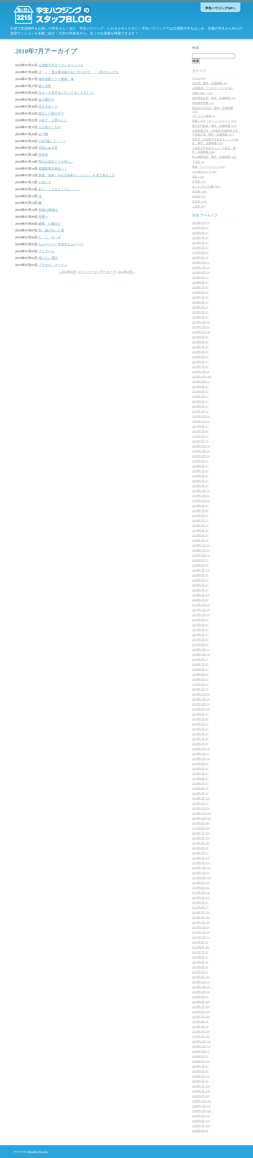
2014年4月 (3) (200, 788)
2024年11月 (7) (200, 267)
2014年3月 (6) (200, 793)
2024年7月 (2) (200, 287)
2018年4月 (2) (200, 584)
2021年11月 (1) (200, 421)
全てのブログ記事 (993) (206, 186)
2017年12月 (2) (201, 604)
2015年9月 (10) (201, 709)
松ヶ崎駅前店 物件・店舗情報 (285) (214, 156)
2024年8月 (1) (200, 282)
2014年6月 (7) (200, 778)
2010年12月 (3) (201, 981)
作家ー (43, 217)
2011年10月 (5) (200, 937)
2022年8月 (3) (200, 391)
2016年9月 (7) (200, 659)
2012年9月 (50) (201, 882)
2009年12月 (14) (201, 1041)
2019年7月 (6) (200, 510)
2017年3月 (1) (200, 639)
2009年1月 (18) (201, 1095)
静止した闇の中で (51, 113)
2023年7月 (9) (200, 346)
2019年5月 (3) (200, 520)
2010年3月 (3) (200, 1026)
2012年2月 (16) (201, 917)
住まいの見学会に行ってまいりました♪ (66, 93)
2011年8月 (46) (200, 947)
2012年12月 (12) (201, 867)
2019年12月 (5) (201, 490)
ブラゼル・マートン (52, 265)
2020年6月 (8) (200, 475)
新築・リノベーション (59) (208, 166)
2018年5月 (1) (200, 580)
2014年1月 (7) (200, 803)
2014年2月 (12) (201, 798)
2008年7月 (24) (201, 1125)
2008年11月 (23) (201, 1105)
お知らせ (44, 182)
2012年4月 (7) (200, 907)
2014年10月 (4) (201, 758)
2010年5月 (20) (201, 1016)
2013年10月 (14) (201, 818)
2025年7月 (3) (200, 237)
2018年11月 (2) (200, 550)
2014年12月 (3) (201, 748)
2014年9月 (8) (200, 763)
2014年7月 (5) (200, 773)
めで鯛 (43, 134)
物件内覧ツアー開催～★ (56, 79)
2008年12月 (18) (201, 1100)
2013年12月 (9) (201, 808)
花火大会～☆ (48, 106)
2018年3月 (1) (200, 589)
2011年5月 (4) (200, 962)
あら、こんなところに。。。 (59, 189)
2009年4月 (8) (200, 1081)
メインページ (87, 272)
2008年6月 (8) (200, 1130)
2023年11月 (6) (200, 326)
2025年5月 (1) (200, 247)
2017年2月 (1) (200, 644)
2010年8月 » (126, 272)
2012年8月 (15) (201, 887)
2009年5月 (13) (201, 1076)
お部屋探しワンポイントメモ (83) (212, 88)
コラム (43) (198, 78)
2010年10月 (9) (201, 991)
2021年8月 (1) (200, 426)
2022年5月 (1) (200, 406)
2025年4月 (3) (200, 252)
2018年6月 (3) (200, 575)
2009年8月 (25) (201, 1061)
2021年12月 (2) (201, 416)
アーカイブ (108, 272)
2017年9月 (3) (200, 619)
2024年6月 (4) (200, 292)
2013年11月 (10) (201, 813)
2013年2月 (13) (201, 857)
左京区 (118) (199, 201)
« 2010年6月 (67, 272)
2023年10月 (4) (201, 331)
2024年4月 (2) (200, 302)
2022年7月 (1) (200, 396)
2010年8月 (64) (201, 1001)
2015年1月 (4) (200, 743)
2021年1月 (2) (200, 441)
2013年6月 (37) (201, 837)
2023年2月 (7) (200, 361)
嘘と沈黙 (44, 86)
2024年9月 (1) (200, 277)
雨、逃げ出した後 (51, 230)
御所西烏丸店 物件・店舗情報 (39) (213, 97)
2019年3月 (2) (200, 530)
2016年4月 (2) (200, 674)
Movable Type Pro (37, 1151)
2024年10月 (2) (201, 272)
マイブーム (46, 251)
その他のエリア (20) (204, 171)
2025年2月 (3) (200, 257)
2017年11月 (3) (200, 609)
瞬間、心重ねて (49, 223)
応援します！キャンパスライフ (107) (214, 120)
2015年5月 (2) (200, 723)
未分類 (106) (199, 191)
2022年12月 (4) (201, 371)
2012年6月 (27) (201, 897)
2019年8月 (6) (200, 505)
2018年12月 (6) (201, 545)
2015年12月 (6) (201, 694)
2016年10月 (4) (201, 654)
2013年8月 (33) (201, 828)
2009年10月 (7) (201, 1051)
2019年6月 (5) (200, 515)
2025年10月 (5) (201, 222)
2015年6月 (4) (200, 718)
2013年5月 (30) (201, 842)
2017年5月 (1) (200, 629)
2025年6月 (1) (200, 242)
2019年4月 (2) (200, 525)
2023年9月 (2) (200, 336)
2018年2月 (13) (201, 594)
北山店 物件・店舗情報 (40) (209, 83)
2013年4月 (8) (200, 847)
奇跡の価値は (48, 210)
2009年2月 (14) (201, 1091)
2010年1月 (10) (201, 1036)
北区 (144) (198, 176)
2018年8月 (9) (200, 565)
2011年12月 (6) (200, 927)
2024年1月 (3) (200, 317)
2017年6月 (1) (200, 624)
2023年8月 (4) (200, 341)
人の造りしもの (49, 127)
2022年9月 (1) (200, 386)
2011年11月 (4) (200, 932)
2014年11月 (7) (200, 753)
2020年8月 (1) (200, 465)
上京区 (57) (198, 206)
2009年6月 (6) (200, 1071)
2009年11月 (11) (201, 1046)
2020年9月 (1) (200, 460)
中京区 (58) (198, 181)
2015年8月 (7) (200, 713)
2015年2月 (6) (200, 738)
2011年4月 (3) (200, 966)
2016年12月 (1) (201, 649)
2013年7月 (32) (201, 833)
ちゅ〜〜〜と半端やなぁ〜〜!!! (60, 244)
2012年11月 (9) (200, 872)
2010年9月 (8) (200, 996)
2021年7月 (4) (200, 431)
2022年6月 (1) (200, 401)
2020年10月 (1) (201, 455)
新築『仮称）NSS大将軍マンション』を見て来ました (76, 175)
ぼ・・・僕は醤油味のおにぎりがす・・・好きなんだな (78, 72)
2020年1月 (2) (200, 485)
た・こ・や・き (49, 237)
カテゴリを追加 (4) (203, 115)
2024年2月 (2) (200, 312)
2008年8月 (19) (201, 1120)
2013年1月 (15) (201, 862)
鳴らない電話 (48, 258)
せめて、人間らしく (52, 120)
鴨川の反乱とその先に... (55, 161)
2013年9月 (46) (201, 823)
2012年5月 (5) (200, 902)
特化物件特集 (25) (203, 102)
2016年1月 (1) (200, 689)
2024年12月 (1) (201, 262)
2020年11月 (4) (200, 451)
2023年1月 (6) (200, 366)
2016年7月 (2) (200, 664)
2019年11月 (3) (200, 495)
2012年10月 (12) (201, 877)
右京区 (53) (198, 196)
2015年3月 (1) (200, 733)
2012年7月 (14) (201, 892)
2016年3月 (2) (200, 679)
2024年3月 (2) (200, 307)
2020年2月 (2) (200, 480)
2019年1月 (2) (200, 540)
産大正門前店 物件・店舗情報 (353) (214, 125)
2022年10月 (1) (201, 381)
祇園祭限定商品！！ (52, 168)
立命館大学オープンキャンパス (60, 65)
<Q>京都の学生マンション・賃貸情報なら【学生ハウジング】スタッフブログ (59, 15)
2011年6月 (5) (200, 957)
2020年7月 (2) (200, 470)
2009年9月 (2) (200, 1056)
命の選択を (46, 99)
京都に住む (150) (202, 93)
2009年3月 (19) (201, 1086)
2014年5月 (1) (200, 783)
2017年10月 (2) (201, 614)
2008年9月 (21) (201, 1115)
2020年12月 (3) (201, 446)
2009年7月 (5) (200, 1066)
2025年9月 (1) (200, 227)
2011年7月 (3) (200, 952)
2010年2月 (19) (201, 1031)
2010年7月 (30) (201, 1006)
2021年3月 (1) (200, 436)
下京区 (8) (198, 161)
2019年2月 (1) (200, 535)
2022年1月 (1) (200, 411)
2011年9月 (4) (200, 942)
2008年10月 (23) (201, 1110)
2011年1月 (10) (200, 976)
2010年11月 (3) (200, 986)
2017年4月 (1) (200, 634)
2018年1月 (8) (200, 599)
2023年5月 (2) (200, 356)
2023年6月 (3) (200, 351)
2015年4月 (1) (200, 728)
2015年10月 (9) (201, 704)
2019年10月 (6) (201, 500)
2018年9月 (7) (200, 560)
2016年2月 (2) (200, 684)
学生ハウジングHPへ (220, 8)
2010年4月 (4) (200, 1021)
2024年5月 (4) (200, 297)
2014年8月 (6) (200, 768)
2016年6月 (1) (200, 669)
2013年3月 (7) (200, 852)
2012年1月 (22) (201, 922)
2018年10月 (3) (201, 555)
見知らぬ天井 (48, 148)
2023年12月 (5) (201, 322)
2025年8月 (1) (200, 232)
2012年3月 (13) (201, 912)
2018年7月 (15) (201, 570)
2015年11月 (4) (200, 699)
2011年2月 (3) (200, 971)
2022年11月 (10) (201, 376)
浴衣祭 (43, 155)
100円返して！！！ (52, 141)
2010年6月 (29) (201, 1011)
